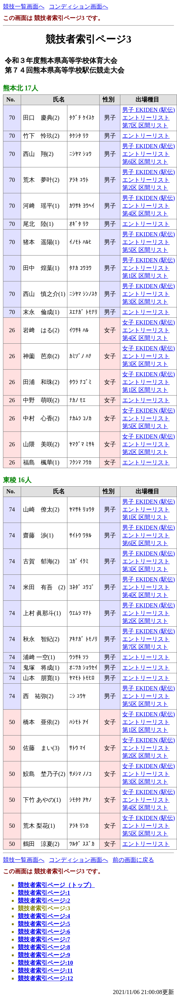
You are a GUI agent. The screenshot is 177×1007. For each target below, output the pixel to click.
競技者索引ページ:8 (44, 947)
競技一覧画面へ (23, 6)
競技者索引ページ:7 (44, 939)
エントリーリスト (146, 117)
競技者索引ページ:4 (44, 916)
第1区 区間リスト (145, 276)
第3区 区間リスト (145, 302)
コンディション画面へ (78, 6)
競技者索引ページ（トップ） (56, 885)
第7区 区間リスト (145, 125)
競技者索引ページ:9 (44, 955)
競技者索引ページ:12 (45, 978)
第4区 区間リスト (145, 213)
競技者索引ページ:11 (45, 970)
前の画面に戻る (133, 860)
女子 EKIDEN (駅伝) (148, 322)
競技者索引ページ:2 (44, 900)
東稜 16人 (17, 480)
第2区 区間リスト (145, 187)
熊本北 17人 (20, 88)
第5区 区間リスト (145, 250)
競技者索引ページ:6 (44, 931)
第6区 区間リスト (145, 162)
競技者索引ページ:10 (45, 963)
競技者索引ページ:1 (44, 893)
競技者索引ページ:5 (44, 924)
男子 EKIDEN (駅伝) (148, 110)
